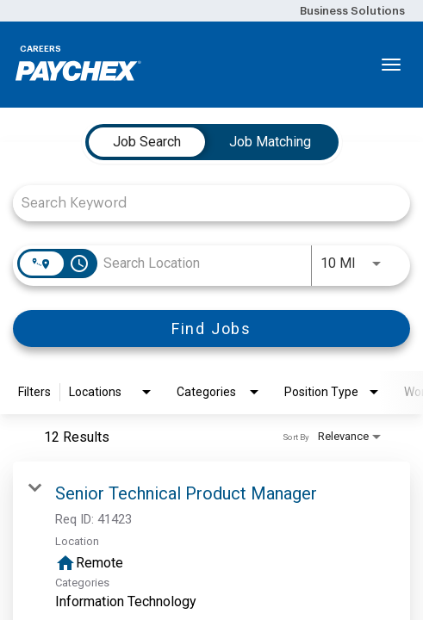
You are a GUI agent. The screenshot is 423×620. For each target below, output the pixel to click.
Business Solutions (352, 10)
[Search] (211, 328)
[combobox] (203, 202)
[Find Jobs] (211, 328)
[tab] (147, 142)
